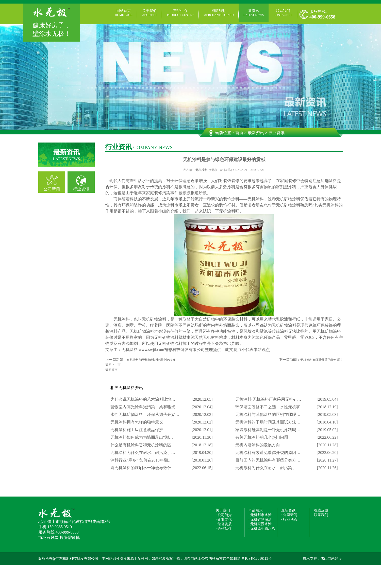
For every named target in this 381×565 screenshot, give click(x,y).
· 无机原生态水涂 (262, 529)
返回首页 (111, 370)
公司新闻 (52, 189)
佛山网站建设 (331, 558)
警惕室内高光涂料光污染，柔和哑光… (144, 407)
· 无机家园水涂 (260, 524)
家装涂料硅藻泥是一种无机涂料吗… (267, 430)
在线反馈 (321, 510)
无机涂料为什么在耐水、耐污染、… (142, 452)
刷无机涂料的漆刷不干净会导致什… (142, 468)
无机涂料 (201, 170)
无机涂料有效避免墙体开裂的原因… (267, 452)
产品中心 (180, 13)
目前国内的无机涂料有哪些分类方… (267, 460)
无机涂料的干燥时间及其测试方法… (267, 422)
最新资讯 (256, 133)
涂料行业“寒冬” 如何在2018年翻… (141, 460)
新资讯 (253, 13)
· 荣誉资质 (224, 524)
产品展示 (256, 510)
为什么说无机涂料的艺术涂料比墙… (142, 399)
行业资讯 (81, 189)
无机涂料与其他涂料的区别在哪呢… (267, 414)
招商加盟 (219, 13)
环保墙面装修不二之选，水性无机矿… (269, 407)
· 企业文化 (224, 519)
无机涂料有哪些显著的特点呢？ (321, 360)
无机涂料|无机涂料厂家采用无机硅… (268, 399)
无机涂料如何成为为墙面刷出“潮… (141, 437)
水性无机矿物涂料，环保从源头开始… (144, 414)
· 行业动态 (289, 519)
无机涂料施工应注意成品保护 (136, 430)
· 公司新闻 (289, 515)
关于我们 (149, 13)
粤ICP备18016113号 (256, 558)
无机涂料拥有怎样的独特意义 (136, 422)
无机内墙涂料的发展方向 (257, 445)
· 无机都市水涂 (260, 515)
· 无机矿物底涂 (260, 519)
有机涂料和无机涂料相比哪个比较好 (151, 360)
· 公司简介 (224, 515)
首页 (239, 133)
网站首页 (123, 13)
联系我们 (283, 13)
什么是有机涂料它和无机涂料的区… (142, 445)
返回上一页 (113, 365)
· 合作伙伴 (224, 529)
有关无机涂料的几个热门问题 (261, 437)
